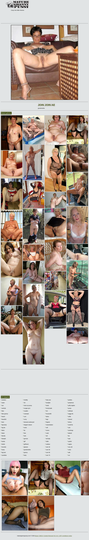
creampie (26, 413)
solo (68, 427)
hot (46, 411)
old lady (47, 438)
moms (47, 430)
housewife (48, 413)
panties (69, 400)
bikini (2, 430)
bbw (2, 411)
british (3, 444)
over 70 (47, 455)
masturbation (49, 424)
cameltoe (4, 455)
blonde (3, 436)
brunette (3, 447)
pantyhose (70, 402)
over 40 (47, 447)
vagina (69, 444)
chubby (25, 400)
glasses (25, 447)
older (47, 441)
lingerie (47, 422)
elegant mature (27, 424)
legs (46, 419)
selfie (69, 416)
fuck (24, 436)
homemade (48, 408)
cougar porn (26, 408)
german (25, 438)
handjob (47, 402)
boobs (3, 441)
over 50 (47, 449)
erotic (25, 427)
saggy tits (70, 413)
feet (24, 433)
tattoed (69, 433)
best (2, 422)
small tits (70, 424)
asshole (3, 408)
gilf (24, 441)
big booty (4, 424)
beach (3, 416)
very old (69, 447)
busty (3, 449)
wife (68, 452)
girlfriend (26, 444)
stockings (70, 430)
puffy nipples (71, 405)
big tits (3, 427)
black (3, 433)
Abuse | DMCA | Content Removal (44, 536)
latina (47, 416)
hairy (25, 455)
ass (2, 405)
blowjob (3, 438)
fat (24, 430)
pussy (69, 408)
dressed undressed (28, 422)
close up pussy (27, 405)
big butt (3, 452)
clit (24, 402)
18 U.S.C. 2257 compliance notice (63, 536)
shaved (69, 419)
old (46, 436)
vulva (69, 449)
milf (46, 427)
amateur (3, 400)
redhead (70, 411)
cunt (24, 416)
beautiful (3, 419)
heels (47, 405)
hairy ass (48, 400)
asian (3, 402)
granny (25, 452)
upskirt (69, 441)
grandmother (27, 449)
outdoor (47, 444)
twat (68, 438)
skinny (69, 422)
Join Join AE (46, 104)
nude (47, 433)
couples (25, 411)
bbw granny (4, 413)
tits (68, 436)
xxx (68, 455)
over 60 (47, 452)
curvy (25, 419)
